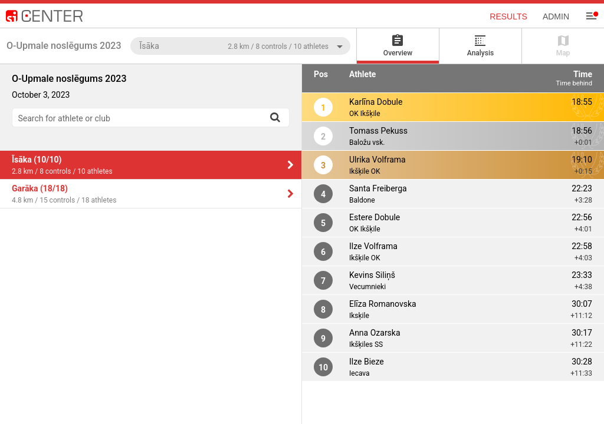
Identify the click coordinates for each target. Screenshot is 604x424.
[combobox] (240, 45)
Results (508, 16)
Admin (556, 16)
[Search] (275, 117)
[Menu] (591, 16)
